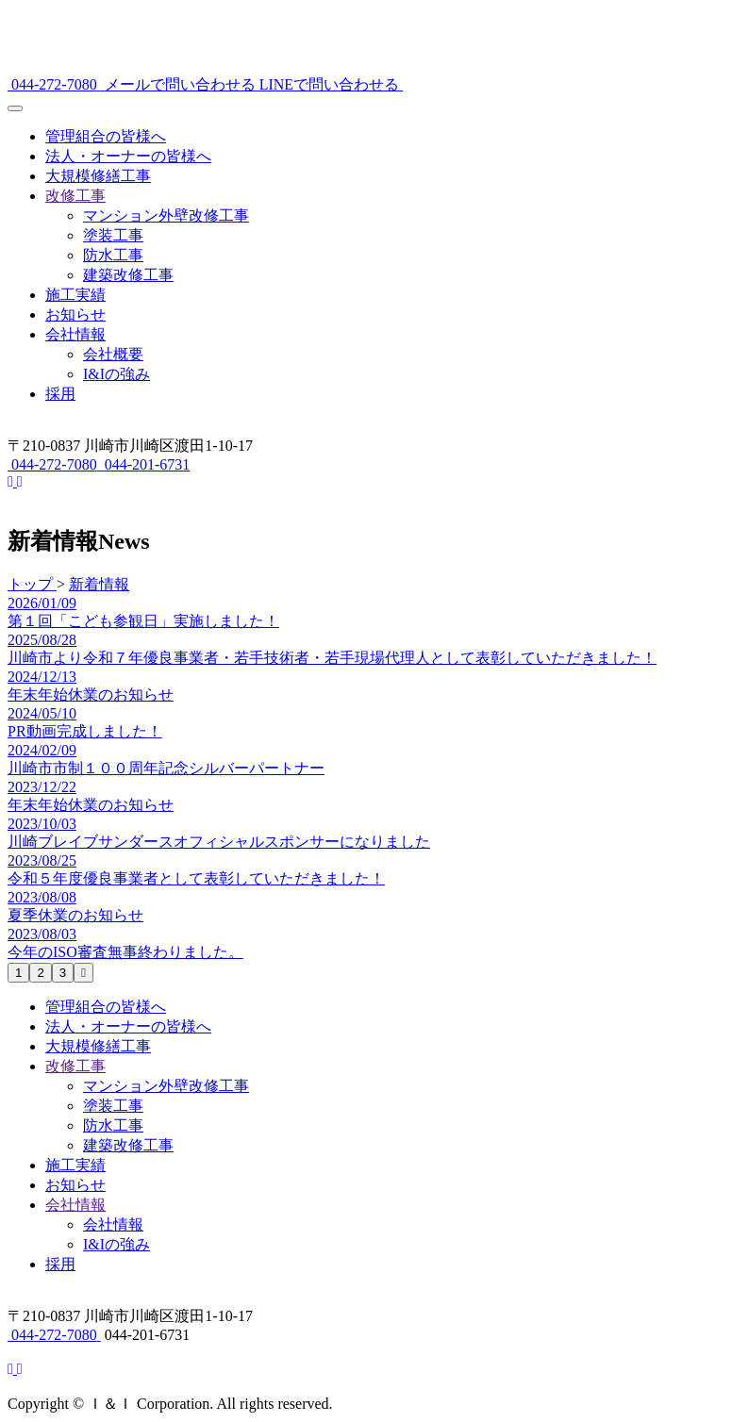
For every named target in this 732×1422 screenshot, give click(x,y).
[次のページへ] (83, 973)
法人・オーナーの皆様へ (128, 156)
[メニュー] (15, 108)
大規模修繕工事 (98, 176)
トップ (32, 584)
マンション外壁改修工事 (166, 215)
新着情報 (99, 584)
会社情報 (75, 334)
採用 (60, 394)
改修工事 (75, 196)
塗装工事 (113, 235)
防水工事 (113, 255)
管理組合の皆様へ (105, 136)
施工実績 (75, 295)
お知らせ (75, 314)
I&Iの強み (116, 374)
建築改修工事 (128, 275)
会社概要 (113, 354)
